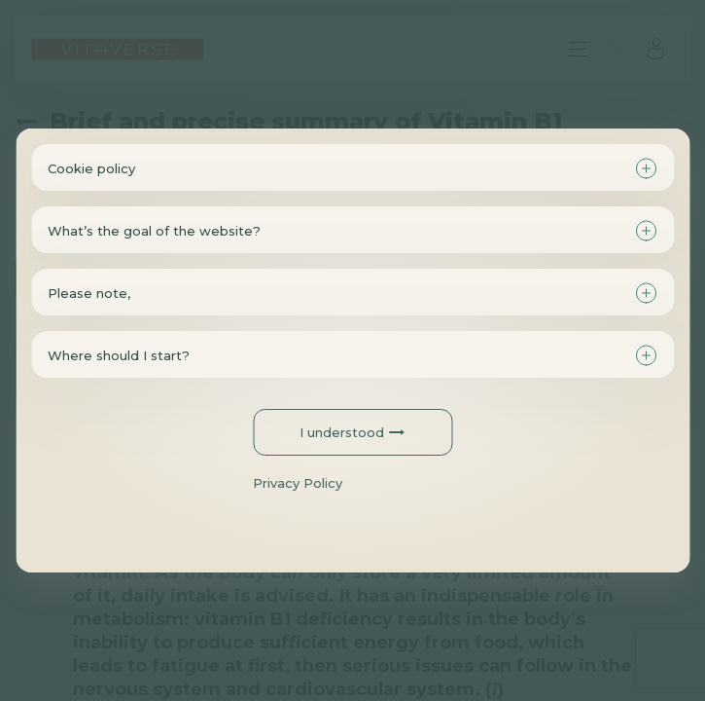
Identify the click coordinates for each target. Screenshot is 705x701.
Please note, (89, 293)
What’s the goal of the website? (154, 231)
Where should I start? (119, 355)
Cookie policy (91, 168)
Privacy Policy (297, 483)
